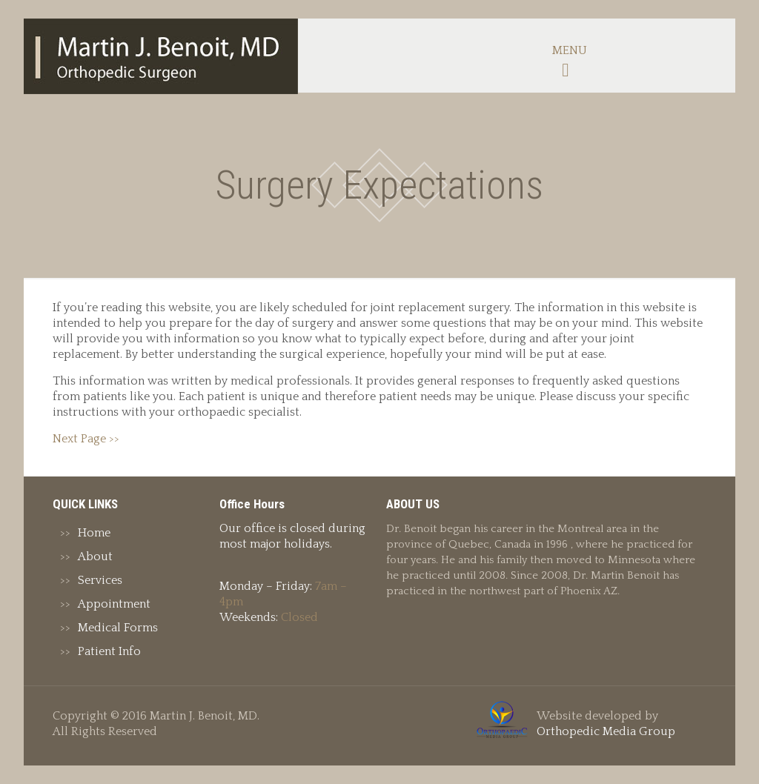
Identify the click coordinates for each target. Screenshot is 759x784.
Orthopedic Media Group (606, 731)
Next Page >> (86, 438)
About (95, 556)
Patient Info (109, 651)
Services (100, 580)
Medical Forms (118, 627)
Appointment (114, 604)
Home (94, 532)
